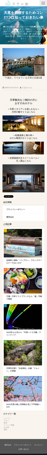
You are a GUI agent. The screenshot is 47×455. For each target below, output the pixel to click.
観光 (5, 423)
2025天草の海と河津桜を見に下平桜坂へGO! (23, 405)
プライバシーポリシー (15, 209)
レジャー (7, 418)
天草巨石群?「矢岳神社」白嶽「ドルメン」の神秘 (22, 369)
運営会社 (10, 217)
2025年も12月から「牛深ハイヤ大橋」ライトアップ (23, 333)
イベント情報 (9, 425)
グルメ (6, 421)
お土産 (6, 427)
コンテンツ (38, 445)
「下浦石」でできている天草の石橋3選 (22, 78)
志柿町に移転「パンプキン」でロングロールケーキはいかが (24, 261)
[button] (43, 3)
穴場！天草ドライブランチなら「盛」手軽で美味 (24, 297)
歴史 (5, 430)
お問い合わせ (23, 449)
